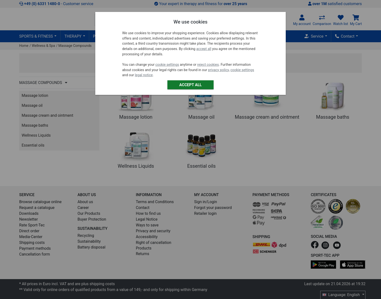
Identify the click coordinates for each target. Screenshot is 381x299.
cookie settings (167, 65)
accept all (203, 49)
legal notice (144, 75)
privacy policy (218, 70)
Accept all (190, 85)
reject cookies (208, 65)
